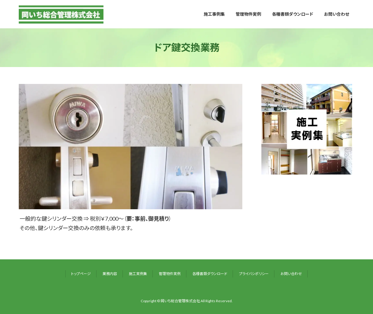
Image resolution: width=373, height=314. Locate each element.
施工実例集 (138, 273)
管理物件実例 (170, 273)
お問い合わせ (291, 273)
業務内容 (110, 273)
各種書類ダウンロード (209, 273)
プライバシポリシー (254, 273)
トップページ (81, 273)
